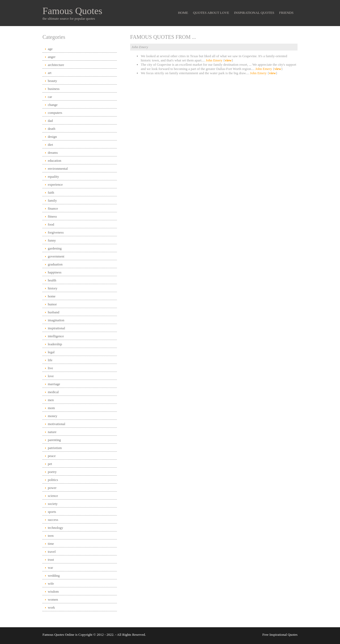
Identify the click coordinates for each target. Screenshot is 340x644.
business (54, 89)
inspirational (56, 328)
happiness (54, 272)
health (52, 280)
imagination (56, 320)
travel (52, 552)
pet (50, 464)
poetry (52, 472)
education (54, 161)
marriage (54, 384)
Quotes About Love (211, 13)
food (51, 224)
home (52, 296)
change (53, 105)
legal (51, 352)
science (53, 496)
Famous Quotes (72, 11)
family (52, 200)
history (52, 288)
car (50, 97)
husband (53, 312)
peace (52, 456)
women (53, 599)
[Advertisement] (214, 120)
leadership (55, 344)
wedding (54, 575)
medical (53, 392)
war (50, 568)
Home (183, 13)
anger (52, 57)
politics (53, 480)
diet (50, 145)
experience (55, 184)
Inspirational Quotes (254, 13)
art (50, 73)
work (51, 607)
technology (55, 528)
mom (51, 408)
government (56, 256)
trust (51, 560)
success (53, 520)
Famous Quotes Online (58, 635)
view (228, 60)
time (51, 544)
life (50, 360)
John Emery (214, 60)
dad (50, 121)
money (52, 416)
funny (52, 240)
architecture (56, 65)
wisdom (53, 591)
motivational (56, 424)
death (51, 129)
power (52, 488)
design (52, 137)
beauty (52, 81)
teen (51, 536)
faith (51, 192)
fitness (52, 216)
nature (52, 432)
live (50, 368)
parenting (54, 440)
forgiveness (56, 232)
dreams (53, 153)
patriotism (55, 448)
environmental (58, 169)
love (51, 376)
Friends (286, 13)
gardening (55, 248)
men (51, 400)
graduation (55, 264)
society (53, 504)
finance (53, 208)
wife (51, 583)
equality (53, 176)
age (50, 49)
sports (52, 512)
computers (55, 113)
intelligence (56, 336)
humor (52, 304)
